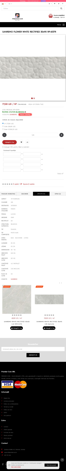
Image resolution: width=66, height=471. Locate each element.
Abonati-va (33, 355)
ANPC (5, 412)
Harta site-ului (7, 438)
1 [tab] (32, 98)
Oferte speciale (8, 429)
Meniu (59, 25)
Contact (6, 426)
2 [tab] (34, 98)
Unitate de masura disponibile (12, 120)
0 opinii (15, 184)
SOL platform (7, 415)
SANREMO (13, 114)
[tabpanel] (33, 68)
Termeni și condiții (8, 407)
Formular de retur (8, 432)
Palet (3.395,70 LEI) (9, 129)
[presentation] (59, 282)
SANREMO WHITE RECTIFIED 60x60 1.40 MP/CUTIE (49, 323)
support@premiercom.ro (10, 452)
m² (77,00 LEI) (7, 124)
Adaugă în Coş (9, 142)
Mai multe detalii (16, 467)
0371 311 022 (7, 455)
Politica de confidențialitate (11, 404)
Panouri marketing (25, 114)
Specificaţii (41, 194)
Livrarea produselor (9, 401)
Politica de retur (8, 409)
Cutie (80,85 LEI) (8, 126)
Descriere (24, 194)
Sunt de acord (51, 465)
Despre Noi (7, 398)
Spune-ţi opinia (27, 184)
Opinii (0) (58, 194)
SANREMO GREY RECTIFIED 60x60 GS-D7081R (16, 323)
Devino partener (8, 435)
